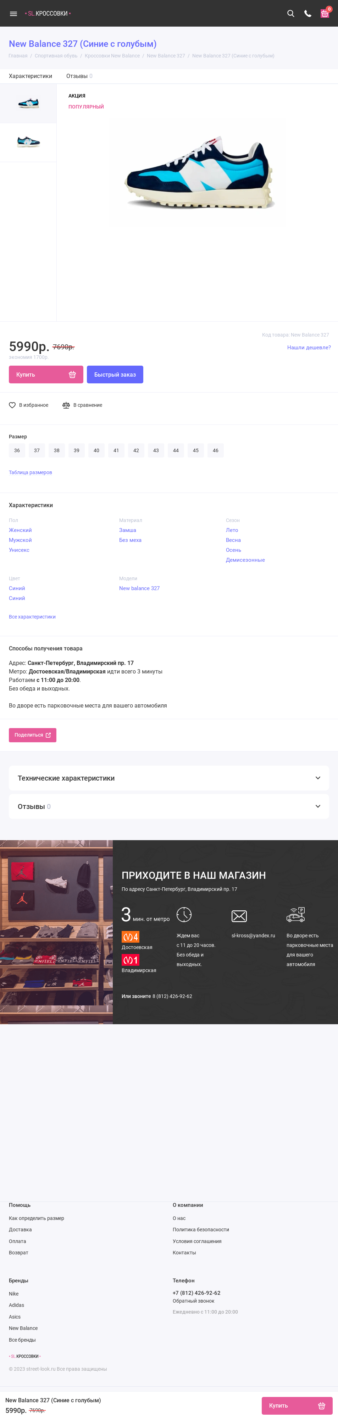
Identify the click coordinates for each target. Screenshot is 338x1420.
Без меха (130, 540)
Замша (127, 530)
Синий (17, 588)
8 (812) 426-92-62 (172, 996)
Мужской (20, 540)
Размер (18, 436)
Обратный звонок (194, 1301)
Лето (232, 530)
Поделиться (33, 735)
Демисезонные (245, 560)
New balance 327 (139, 588)
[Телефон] (308, 13)
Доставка (20, 1229)
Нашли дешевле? (309, 347)
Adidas (16, 1305)
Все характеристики (32, 617)
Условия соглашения (197, 1241)
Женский (20, 530)
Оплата (17, 1241)
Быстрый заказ (115, 374)
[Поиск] (291, 13)
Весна (233, 540)
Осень (233, 550)
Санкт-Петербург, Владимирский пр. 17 (179, 889)
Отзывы (79, 76)
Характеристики (30, 76)
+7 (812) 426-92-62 (197, 1293)
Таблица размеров (30, 472)
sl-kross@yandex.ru (253, 935)
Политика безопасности (201, 1229)
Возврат (18, 1252)
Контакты (184, 1252)
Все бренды (22, 1340)
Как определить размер (36, 1218)
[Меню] (13, 13)
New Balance (23, 1328)
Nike (13, 1294)
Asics (15, 1317)
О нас (179, 1218)
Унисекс (19, 550)
